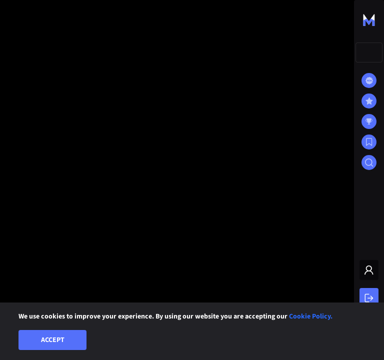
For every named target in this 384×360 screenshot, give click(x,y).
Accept (52, 340)
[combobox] (369, 52)
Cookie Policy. (310, 317)
